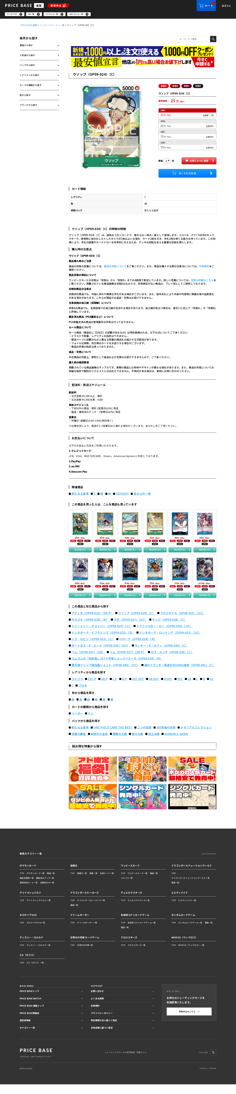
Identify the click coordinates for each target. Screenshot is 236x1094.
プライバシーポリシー (102, 1022)
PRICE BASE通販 (28, 26)
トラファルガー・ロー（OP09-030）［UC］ (164, 636)
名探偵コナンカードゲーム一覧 (142, 932)
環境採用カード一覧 (29, 892)
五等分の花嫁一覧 (85, 954)
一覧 (62, 26)
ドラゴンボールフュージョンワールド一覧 (190, 887)
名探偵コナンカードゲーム (135, 924)
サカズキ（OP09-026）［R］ (90, 629)
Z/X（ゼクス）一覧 (35, 972)
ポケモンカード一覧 (36, 882)
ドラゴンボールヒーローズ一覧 (91, 909)
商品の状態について (115, 267)
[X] (213, 1062)
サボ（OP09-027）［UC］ (130, 629)
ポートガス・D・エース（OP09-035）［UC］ (101, 655)
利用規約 (204, 267)
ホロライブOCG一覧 (36, 932)
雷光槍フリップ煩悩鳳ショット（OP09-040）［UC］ (105, 675)
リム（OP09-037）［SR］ (88, 662)
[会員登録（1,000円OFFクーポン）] (142, 52)
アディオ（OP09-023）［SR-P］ (92, 623)
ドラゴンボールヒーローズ (84, 902)
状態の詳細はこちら (202, 281)
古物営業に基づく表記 (102, 1037)
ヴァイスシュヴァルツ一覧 (39, 909)
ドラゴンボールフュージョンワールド (191, 875)
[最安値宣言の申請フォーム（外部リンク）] (142, 63)
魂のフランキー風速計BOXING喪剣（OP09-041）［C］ (179, 675)
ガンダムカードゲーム (183, 924)
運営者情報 (25, 1029)
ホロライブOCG (28, 924)
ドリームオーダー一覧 (87, 932)
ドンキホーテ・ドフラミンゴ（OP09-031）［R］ (103, 642)
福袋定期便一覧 (27, 887)
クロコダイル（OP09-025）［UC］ (182, 623)
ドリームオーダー (79, 924)
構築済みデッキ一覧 (45, 887)
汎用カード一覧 (107, 882)
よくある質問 (97, 1008)
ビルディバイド (179, 902)
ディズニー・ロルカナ (31, 947)
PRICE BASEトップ (29, 1000)
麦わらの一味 (142, 495)
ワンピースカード (48, 26)
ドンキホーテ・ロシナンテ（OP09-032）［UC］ (170, 642)
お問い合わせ (97, 1000)
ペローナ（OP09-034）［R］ (137, 649)
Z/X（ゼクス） (28, 964)
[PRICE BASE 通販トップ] (36, 1062)
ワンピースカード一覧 (138, 882)
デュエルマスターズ (131, 902)
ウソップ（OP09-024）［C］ (136, 623)
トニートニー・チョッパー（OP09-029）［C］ (101, 636)
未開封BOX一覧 (47, 892)
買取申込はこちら (189, 1021)
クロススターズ (129, 947)
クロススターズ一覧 (137, 954)
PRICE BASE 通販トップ (32, 1015)
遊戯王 (74, 875)
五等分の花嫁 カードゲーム (84, 947)
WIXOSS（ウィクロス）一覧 (191, 954)
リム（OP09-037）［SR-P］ (128, 662)
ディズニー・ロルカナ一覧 (38, 954)
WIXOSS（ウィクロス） (184, 947)
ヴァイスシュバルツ (30, 902)
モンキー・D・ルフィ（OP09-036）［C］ (161, 655)
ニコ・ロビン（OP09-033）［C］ (93, 649)
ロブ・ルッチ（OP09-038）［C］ (172, 662)
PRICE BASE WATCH (30, 1008)
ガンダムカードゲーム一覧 (190, 932)
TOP (22, 882)
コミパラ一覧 (127, 887)
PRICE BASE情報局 (29, 1022)
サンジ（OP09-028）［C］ (169, 629)
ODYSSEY (122, 495)
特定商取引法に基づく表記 (104, 1029)
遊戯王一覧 (82, 882)
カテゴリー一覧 (27, 1037)
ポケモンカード (28, 875)
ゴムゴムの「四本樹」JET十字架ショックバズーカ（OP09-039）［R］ (117, 668)
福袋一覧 (51, 882)
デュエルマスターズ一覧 (139, 909)
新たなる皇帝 (80, 495)
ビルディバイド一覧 (187, 909)
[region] (120, 14)
